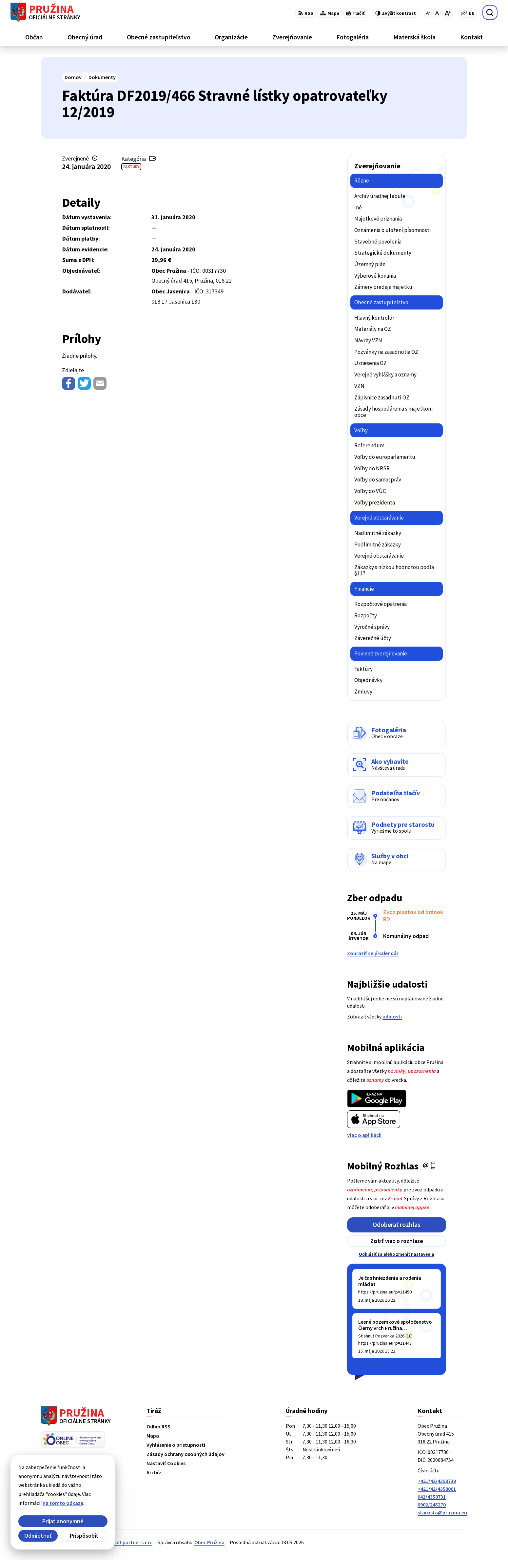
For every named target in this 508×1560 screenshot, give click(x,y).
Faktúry (131, 166)
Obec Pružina (209, 1542)
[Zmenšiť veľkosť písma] (428, 13)
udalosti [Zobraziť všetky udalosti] (392, 1016)
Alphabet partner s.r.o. (126, 1542)
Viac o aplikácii (364, 1135)
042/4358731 (432, 1496)
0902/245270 (432, 1504)
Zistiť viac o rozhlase (396, 1241)
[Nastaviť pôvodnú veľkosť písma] (437, 13)
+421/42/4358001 (437, 1488)
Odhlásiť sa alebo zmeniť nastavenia (396, 1254)
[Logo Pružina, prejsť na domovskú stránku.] (45, 12)
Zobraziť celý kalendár (373, 953)
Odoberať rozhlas (396, 1224)
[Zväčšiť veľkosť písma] (447, 13)
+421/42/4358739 (437, 1481)
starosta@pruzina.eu (442, 1512)
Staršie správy (368, 1365)
